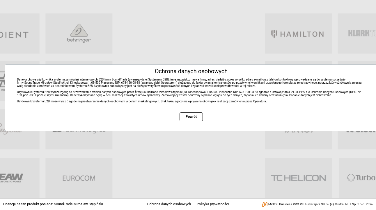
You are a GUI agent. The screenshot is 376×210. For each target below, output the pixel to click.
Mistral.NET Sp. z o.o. (350, 204)
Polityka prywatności (213, 204)
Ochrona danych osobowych (169, 204)
